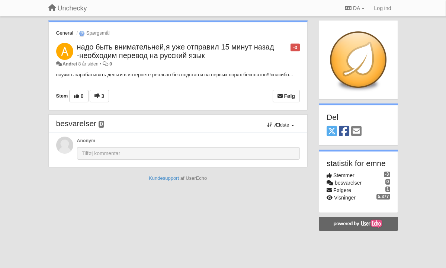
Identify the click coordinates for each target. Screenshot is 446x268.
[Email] (356, 131)
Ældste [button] (280, 125)
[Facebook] (344, 131)
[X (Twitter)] (332, 131)
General (64, 33)
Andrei (69, 64)
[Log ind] (382, 8)
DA (354, 8)
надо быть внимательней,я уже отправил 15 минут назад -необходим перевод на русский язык (175, 51)
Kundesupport (164, 178)
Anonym (86, 140)
